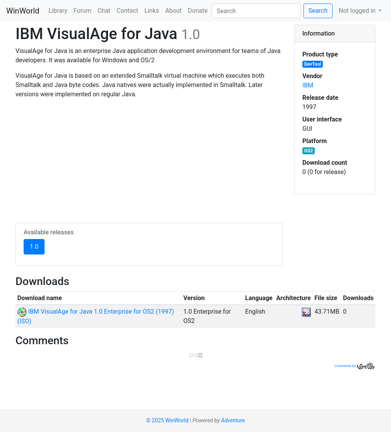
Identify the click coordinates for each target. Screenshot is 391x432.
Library (57, 10)
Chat (104, 10)
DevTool (312, 64)
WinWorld (22, 10)
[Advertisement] (149, 159)
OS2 (308, 151)
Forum (82, 10)
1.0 (37, 246)
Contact (127, 10)
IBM (307, 85)
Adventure (233, 420)
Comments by (354, 366)
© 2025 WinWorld (167, 420)
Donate (198, 10)
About (173, 10)
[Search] (256, 10)
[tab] (335, 33)
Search (318, 10)
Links (151, 10)
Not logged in (358, 10)
